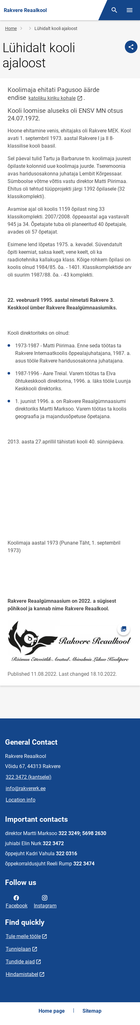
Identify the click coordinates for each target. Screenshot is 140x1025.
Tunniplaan (18, 949)
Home (11, 28)
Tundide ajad (20, 962)
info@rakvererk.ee (26, 788)
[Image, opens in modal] (70, 641)
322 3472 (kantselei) (29, 777)
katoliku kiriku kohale (55, 98)
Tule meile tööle (23, 936)
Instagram (45, 901)
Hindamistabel (22, 974)
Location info (20, 800)
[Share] (131, 46)
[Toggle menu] (129, 10)
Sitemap (91, 1011)
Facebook (16, 901)
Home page (52, 1011)
